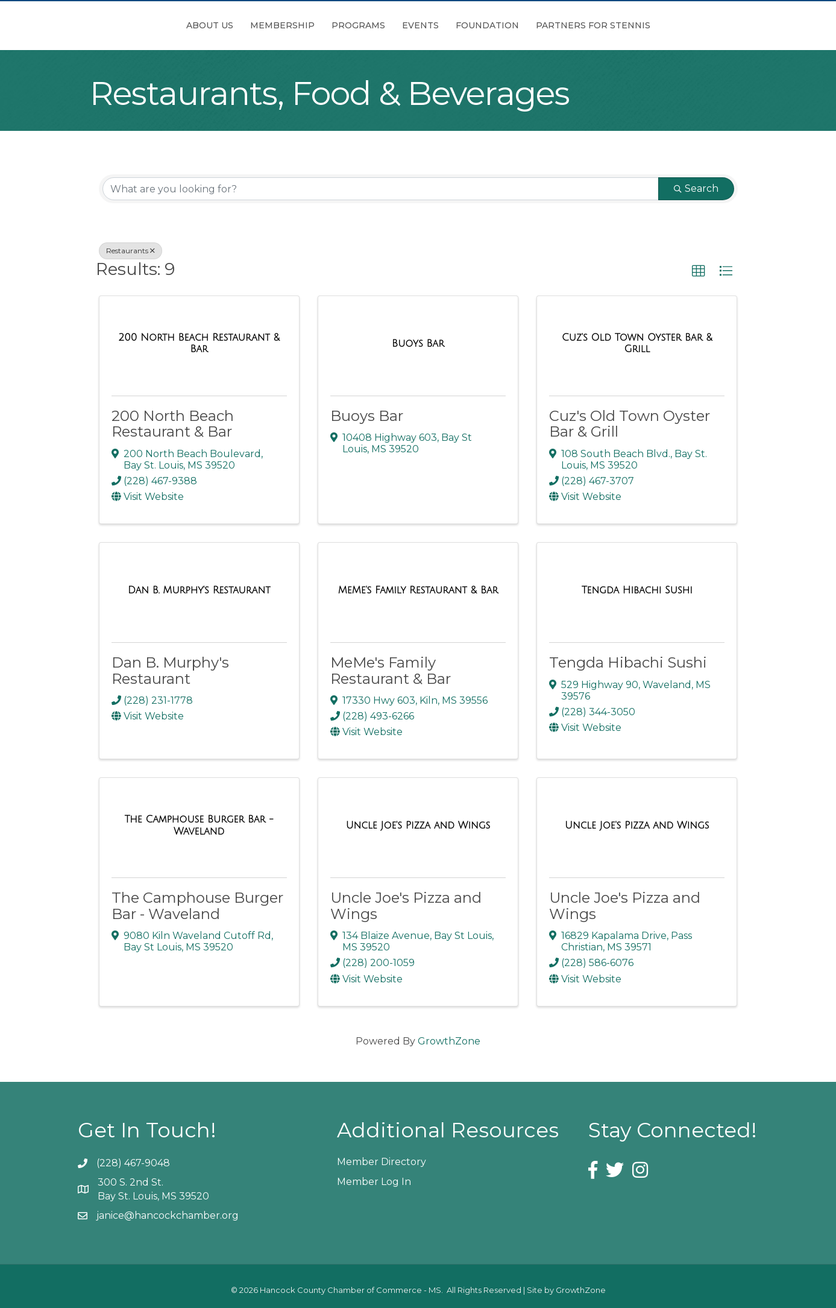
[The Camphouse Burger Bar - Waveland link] (199, 825)
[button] (699, 271)
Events (488, 25)
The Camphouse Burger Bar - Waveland (197, 905)
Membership (215, 25)
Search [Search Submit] (696, 188)
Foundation (554, 25)
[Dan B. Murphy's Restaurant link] (199, 590)
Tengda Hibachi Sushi (628, 662)
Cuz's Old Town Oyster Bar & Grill (629, 423)
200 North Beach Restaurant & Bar (173, 423)
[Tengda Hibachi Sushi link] (637, 590)
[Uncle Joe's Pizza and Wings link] (418, 826)
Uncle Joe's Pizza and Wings (406, 905)
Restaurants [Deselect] (130, 250)
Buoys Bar (366, 416)
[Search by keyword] (380, 188)
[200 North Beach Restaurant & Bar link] (199, 343)
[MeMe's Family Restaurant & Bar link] (418, 590)
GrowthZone (449, 1041)
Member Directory (381, 1161)
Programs (291, 25)
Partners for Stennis (660, 25)
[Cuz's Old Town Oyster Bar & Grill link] (636, 343)
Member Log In (374, 1181)
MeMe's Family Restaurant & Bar (390, 670)
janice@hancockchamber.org (167, 1215)
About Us (142, 25)
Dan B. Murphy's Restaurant (170, 670)
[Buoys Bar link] (418, 344)
